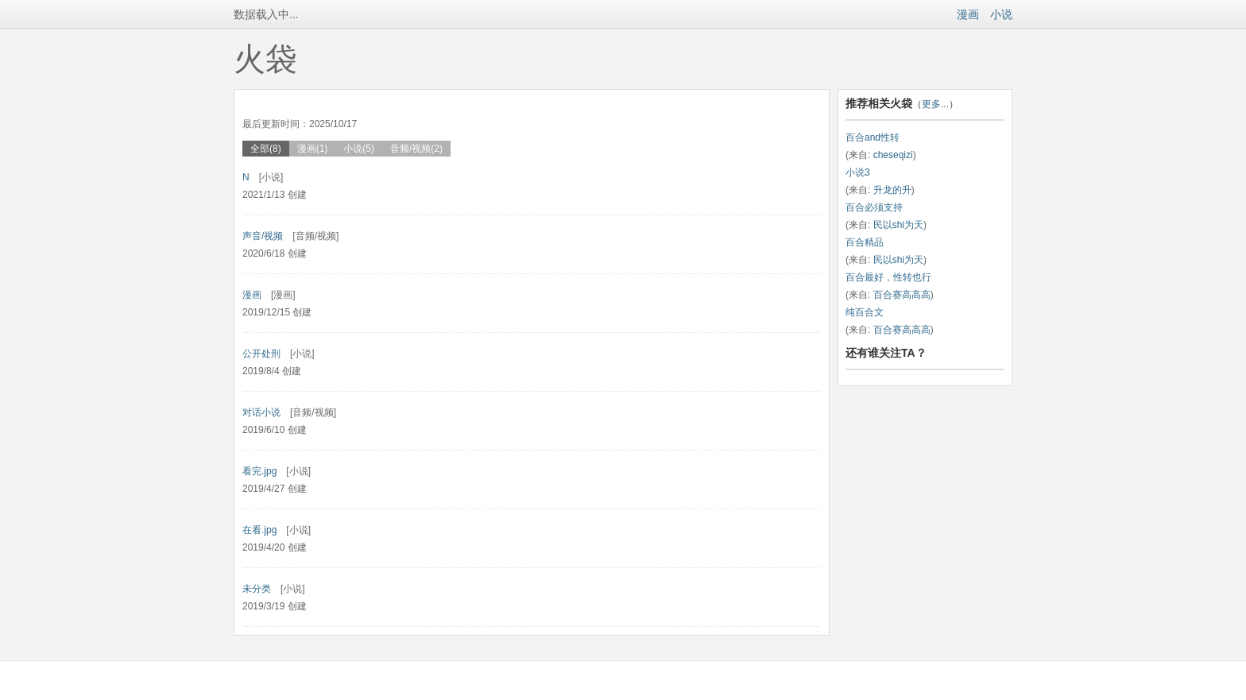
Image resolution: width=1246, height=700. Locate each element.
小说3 (858, 172)
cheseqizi (893, 154)
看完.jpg (259, 471)
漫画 (968, 14)
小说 (1001, 14)
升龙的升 (892, 189)
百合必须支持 (874, 207)
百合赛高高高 (902, 294)
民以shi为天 (898, 224)
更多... (935, 104)
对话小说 (261, 412)
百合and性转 (873, 137)
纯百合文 (865, 312)
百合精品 (865, 242)
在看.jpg (259, 530)
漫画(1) (312, 148)
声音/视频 (262, 236)
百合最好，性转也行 (888, 277)
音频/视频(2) (416, 148)
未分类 (256, 588)
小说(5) (358, 148)
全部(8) (265, 148)
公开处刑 (261, 353)
